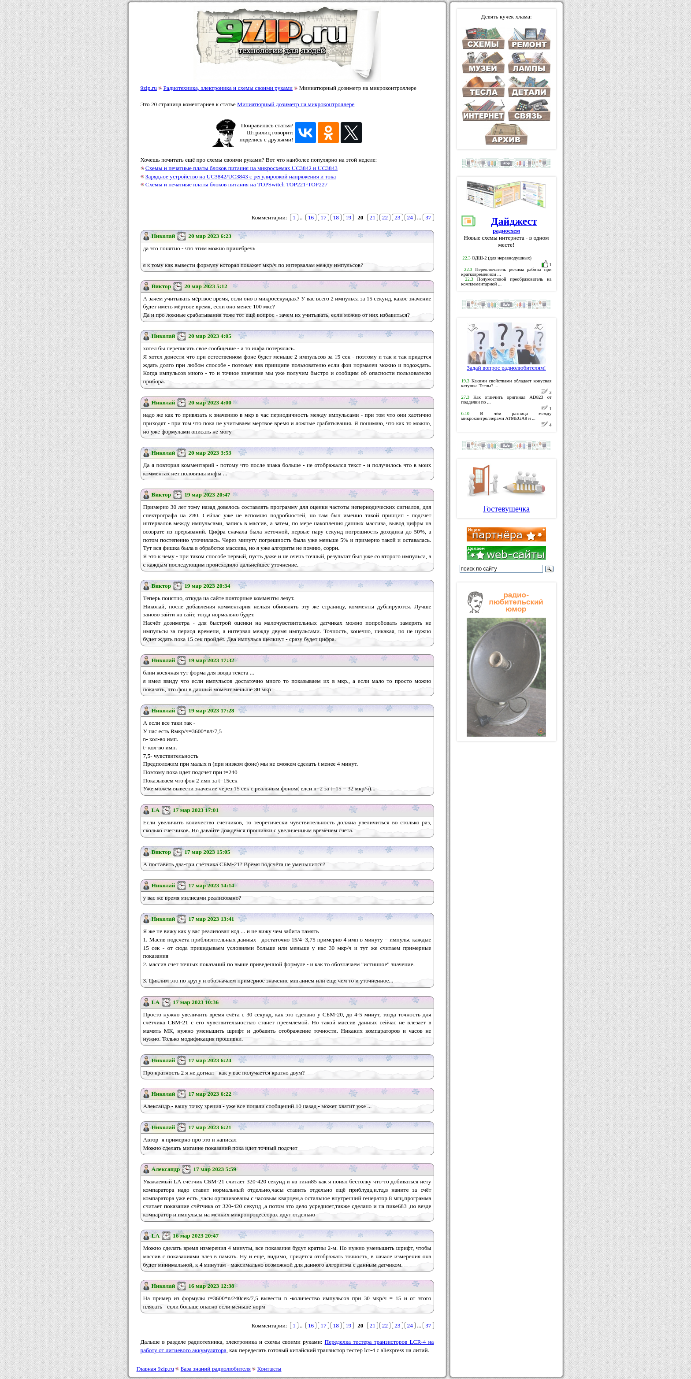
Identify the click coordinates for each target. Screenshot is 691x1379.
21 (372, 217)
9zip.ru (149, 88)
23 (397, 217)
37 (428, 217)
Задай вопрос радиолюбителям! (506, 365)
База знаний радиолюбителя (216, 1368)
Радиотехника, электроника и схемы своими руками (228, 88)
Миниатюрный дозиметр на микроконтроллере (295, 104)
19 (348, 217)
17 (323, 217)
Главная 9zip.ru (155, 1368)
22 (385, 217)
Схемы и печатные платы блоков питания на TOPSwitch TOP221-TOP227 (236, 184)
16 (311, 217)
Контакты (269, 1368)
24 (410, 217)
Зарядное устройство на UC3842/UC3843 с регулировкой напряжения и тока (240, 176)
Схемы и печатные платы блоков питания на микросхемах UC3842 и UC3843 (241, 168)
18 (336, 217)
